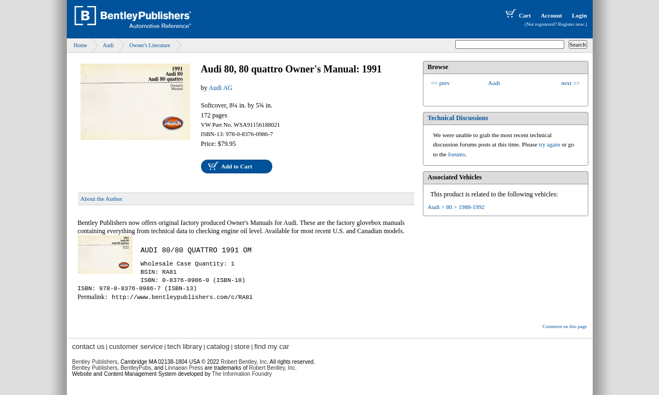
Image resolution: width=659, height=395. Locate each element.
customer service (136, 346)
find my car (271, 346)
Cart (517, 15)
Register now (571, 24)
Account (551, 15)
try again (549, 144)
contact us (88, 346)
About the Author (102, 198)
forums (456, 154)
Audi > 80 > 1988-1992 (456, 207)
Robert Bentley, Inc (244, 362)
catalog (218, 346)
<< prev (440, 83)
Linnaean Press (184, 368)
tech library (184, 346)
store (242, 346)
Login (579, 15)
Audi (107, 45)
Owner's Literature (149, 45)
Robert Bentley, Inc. (273, 368)
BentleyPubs (136, 368)
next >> (570, 83)
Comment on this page (564, 326)
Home (80, 45)
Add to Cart (237, 166)
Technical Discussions (458, 118)
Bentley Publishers (95, 362)
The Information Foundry (242, 374)
